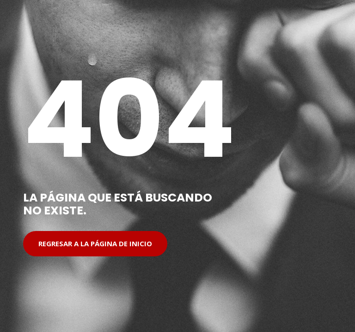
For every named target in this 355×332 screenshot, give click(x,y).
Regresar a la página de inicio (95, 243)
